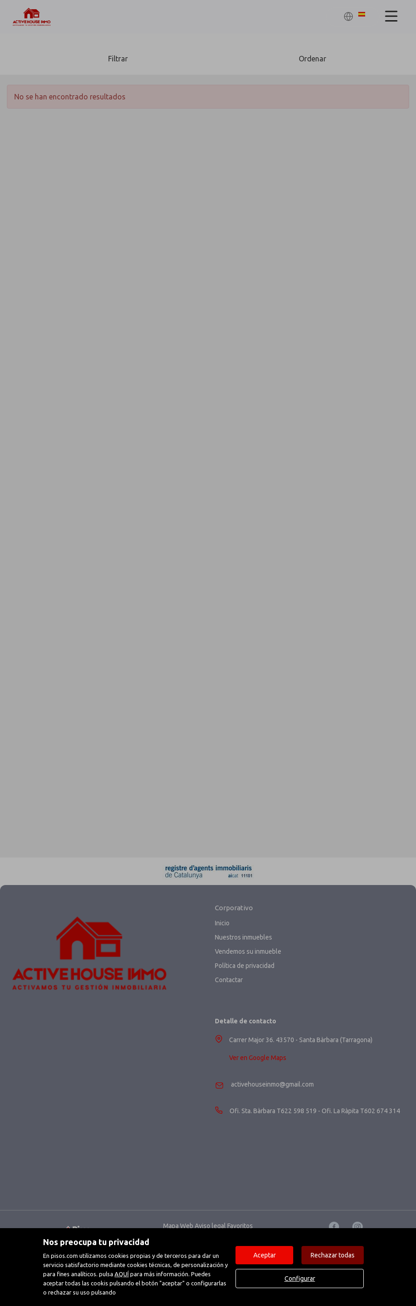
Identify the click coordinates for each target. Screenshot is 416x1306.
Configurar (300, 1278)
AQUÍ (122, 1274)
